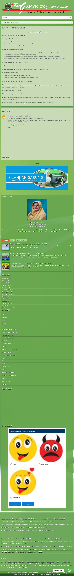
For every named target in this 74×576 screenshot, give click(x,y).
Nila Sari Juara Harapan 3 (9, 349)
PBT (37, 574)
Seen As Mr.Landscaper (45, 574)
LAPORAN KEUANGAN (8, 343)
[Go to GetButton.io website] (69, 574)
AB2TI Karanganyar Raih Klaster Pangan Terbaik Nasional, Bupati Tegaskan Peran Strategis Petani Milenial (33, 546)
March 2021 (5, 283)
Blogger (49, 572)
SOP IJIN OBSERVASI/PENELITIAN (13, 28)
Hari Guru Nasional (7, 335)
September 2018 (7, 308)
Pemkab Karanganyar (8, 352)
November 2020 (6, 289)
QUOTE (4, 364)
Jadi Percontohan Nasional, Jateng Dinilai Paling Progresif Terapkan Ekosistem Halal (26, 530)
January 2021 (6, 287)
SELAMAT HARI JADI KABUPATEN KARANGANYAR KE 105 (28, 253)
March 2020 (5, 301)
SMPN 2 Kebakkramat (8, 372)
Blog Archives (21, 240)
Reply (8, 127)
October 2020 (6, 292)
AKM (3, 320)
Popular (5, 240)
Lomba (4, 346)
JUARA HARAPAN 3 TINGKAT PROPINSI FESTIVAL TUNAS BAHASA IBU (32, 263)
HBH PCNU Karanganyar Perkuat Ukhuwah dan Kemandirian (19, 552)
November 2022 (6, 278)
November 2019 (6, 305)
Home (37, 163)
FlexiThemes (22, 574)
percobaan (10, 116)
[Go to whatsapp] (69, 570)
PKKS (3, 358)
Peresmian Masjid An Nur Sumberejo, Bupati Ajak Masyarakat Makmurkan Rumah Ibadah (27, 539)
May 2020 (5, 298)
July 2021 (4, 280)
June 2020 (5, 296)
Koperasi (4, 340)
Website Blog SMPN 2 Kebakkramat (28, 572)
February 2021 (6, 285)
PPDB (3, 361)
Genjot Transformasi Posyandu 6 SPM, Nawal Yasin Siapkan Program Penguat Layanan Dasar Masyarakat (33, 524)
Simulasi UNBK (6, 366)
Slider (3, 369)
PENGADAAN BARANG (9, 355)
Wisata (4, 384)
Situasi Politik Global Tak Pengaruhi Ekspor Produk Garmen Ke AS (20, 527)
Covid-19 (4, 326)
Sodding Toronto (56, 574)
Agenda (4, 317)
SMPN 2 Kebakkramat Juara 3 (10, 375)
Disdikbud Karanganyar (9, 329)
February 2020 (6, 303)
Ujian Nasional (6, 381)
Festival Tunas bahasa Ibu (9, 332)
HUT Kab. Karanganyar (9, 338)
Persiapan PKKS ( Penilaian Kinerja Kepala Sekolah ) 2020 (29, 244)
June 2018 (5, 310)
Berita (4, 323)
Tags (12, 240)
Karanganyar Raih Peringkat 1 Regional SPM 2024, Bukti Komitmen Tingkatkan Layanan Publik (29, 549)
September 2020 (7, 294)
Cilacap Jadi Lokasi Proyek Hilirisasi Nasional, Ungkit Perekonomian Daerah (23, 521)
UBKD (3, 378)
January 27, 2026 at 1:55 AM (22, 116)
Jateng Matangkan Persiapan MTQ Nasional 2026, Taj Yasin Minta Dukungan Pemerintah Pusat (29, 519)
